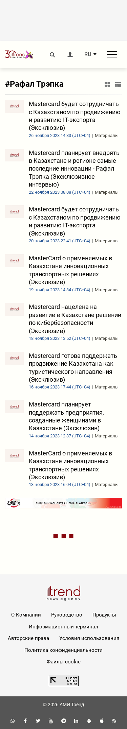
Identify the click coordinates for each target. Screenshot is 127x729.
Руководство (66, 615)
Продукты (104, 615)
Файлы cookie (64, 662)
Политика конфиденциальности (63, 650)
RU (87, 54)
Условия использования (89, 638)
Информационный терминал (63, 627)
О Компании (26, 615)
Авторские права (28, 638)
